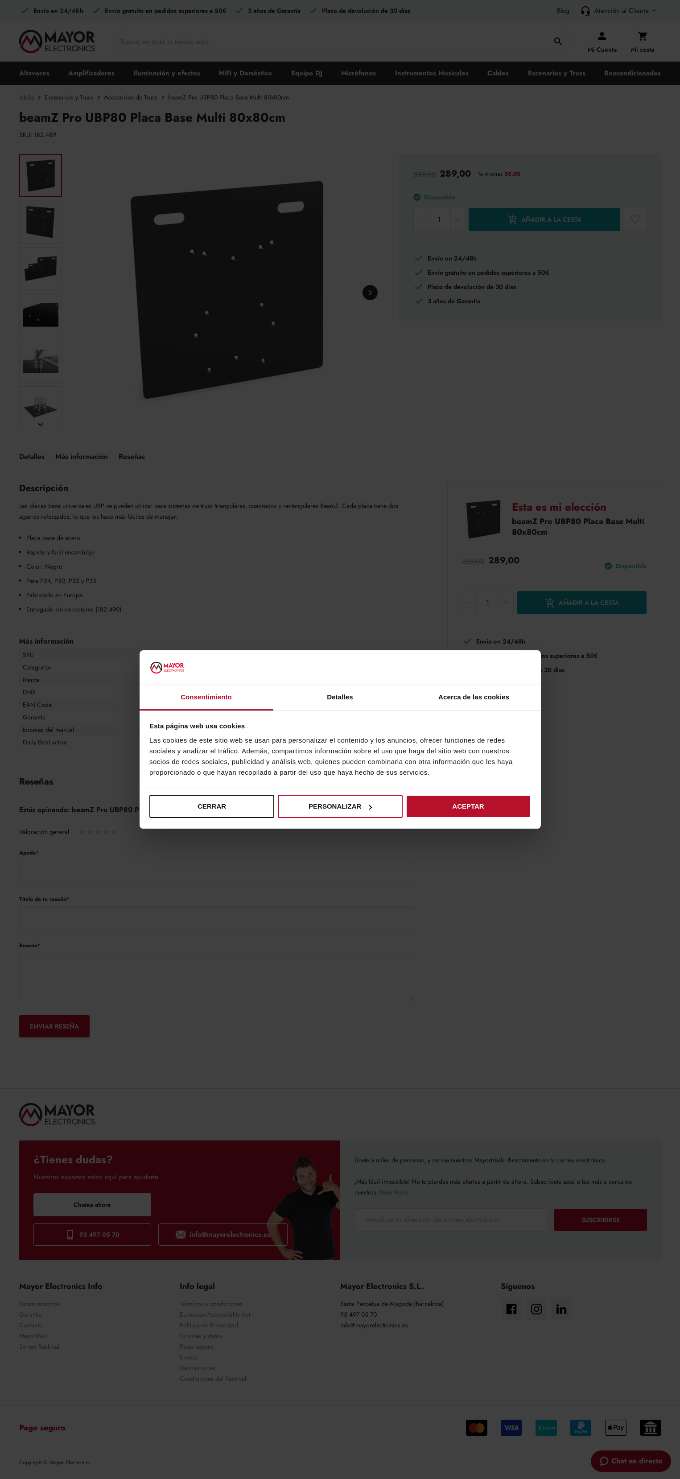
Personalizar (340, 806)
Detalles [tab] (340, 697)
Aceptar (468, 806)
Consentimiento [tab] (206, 697)
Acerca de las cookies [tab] (473, 697)
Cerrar (212, 806)
